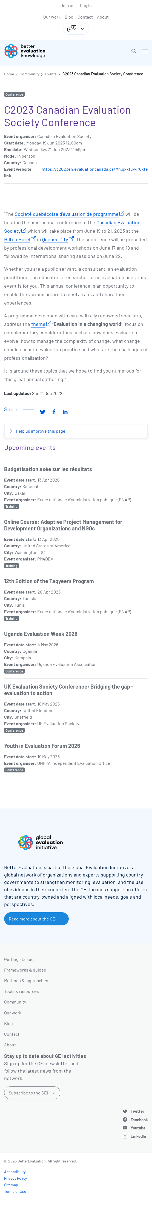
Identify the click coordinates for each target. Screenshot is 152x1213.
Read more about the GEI (32, 918)
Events (51, 74)
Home (9, 74)
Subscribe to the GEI (28, 1092)
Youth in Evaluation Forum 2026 (42, 745)
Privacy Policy (15, 1178)
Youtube (138, 1127)
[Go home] (42, 51)
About (103, 16)
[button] (133, 51)
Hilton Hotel (17, 239)
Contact (85, 16)
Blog (69, 16)
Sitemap (11, 1184)
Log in (86, 5)
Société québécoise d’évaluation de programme (67, 214)
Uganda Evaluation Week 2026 (41, 633)
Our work (52, 16)
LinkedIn (138, 1136)
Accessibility (14, 1171)
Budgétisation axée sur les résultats (48, 469)
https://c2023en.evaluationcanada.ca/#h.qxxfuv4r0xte (95, 169)
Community (29, 74)
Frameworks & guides (25, 969)
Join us (67, 5)
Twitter (137, 1111)
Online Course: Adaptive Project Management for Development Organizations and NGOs (63, 525)
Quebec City (55, 239)
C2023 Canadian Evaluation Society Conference (102, 74)
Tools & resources (21, 991)
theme (38, 324)
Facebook (139, 1119)
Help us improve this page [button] (40, 430)
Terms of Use (15, 1191)
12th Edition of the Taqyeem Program (49, 581)
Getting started (19, 959)
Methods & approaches (26, 980)
